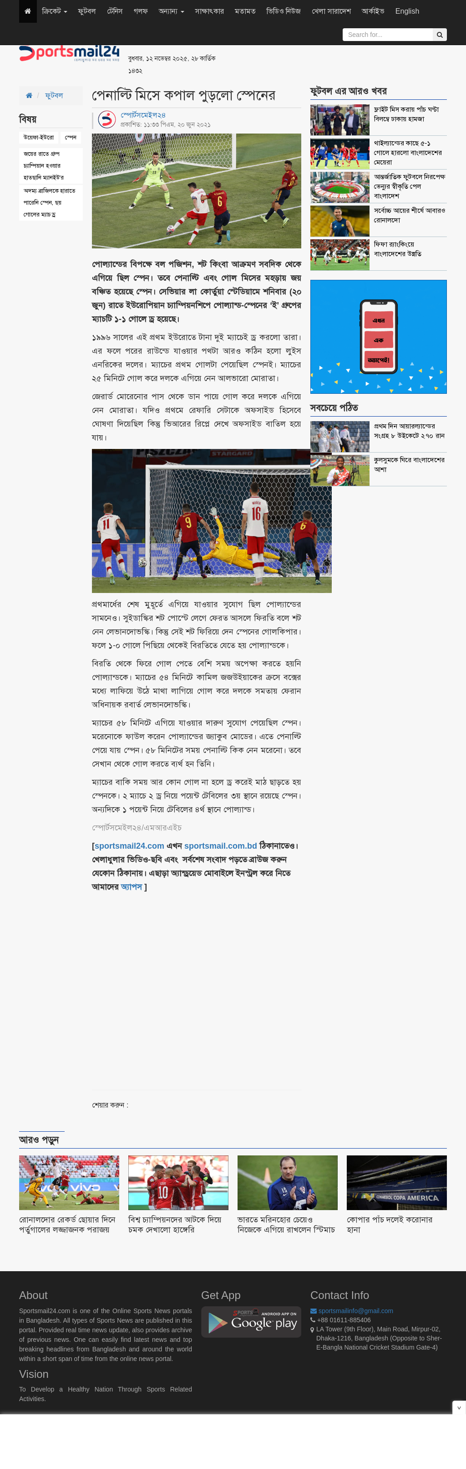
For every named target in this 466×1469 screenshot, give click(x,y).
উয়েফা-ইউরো (39, 137)
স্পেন (70, 137)
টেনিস (115, 11)
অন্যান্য (171, 11)
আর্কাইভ (373, 11)
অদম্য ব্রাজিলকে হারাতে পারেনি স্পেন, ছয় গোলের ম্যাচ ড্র (50, 202)
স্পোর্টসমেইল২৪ (143, 115)
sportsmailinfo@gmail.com (351, 1310)
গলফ (141, 11)
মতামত (245, 11)
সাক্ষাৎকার (209, 11)
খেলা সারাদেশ (331, 11)
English (407, 11)
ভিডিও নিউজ (284, 11)
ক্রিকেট (54, 11)
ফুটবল (87, 11)
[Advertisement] (344, 54)
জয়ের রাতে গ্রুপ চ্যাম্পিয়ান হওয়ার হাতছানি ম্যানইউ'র (44, 165)
